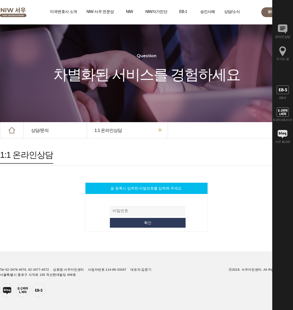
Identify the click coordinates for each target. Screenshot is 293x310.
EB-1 (183, 12)
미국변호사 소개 (63, 12)
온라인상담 (282, 37)
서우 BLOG (282, 142)
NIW (129, 12)
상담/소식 (232, 12)
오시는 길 (282, 59)
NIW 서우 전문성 (100, 12)
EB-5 (38, 290)
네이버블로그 (7, 290)
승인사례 (207, 12)
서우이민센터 (13, 12)
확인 (147, 223)
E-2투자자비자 (23, 290)
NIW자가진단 (156, 12)
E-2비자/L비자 (282, 120)
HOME (11, 130)
